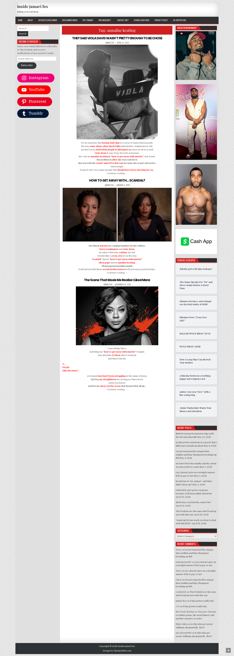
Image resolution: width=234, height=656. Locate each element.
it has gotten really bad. (202, 601)
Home (20, 20)
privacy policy (161, 20)
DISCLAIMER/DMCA (69, 20)
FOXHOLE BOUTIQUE (141, 20)
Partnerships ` (105, 20)
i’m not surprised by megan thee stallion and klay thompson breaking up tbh (196, 454)
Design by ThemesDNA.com (117, 651)
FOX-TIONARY (88, 20)
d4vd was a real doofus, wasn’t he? (193, 502)
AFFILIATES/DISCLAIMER (47, 20)
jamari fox (109, 43)
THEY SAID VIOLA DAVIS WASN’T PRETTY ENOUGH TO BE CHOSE (117, 38)
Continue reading (117, 173)
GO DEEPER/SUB (179, 20)
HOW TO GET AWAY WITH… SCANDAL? (117, 180)
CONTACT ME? (123, 20)
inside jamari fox (32, 6)
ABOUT (30, 20)
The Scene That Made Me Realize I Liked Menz (117, 280)
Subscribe (27, 65)
